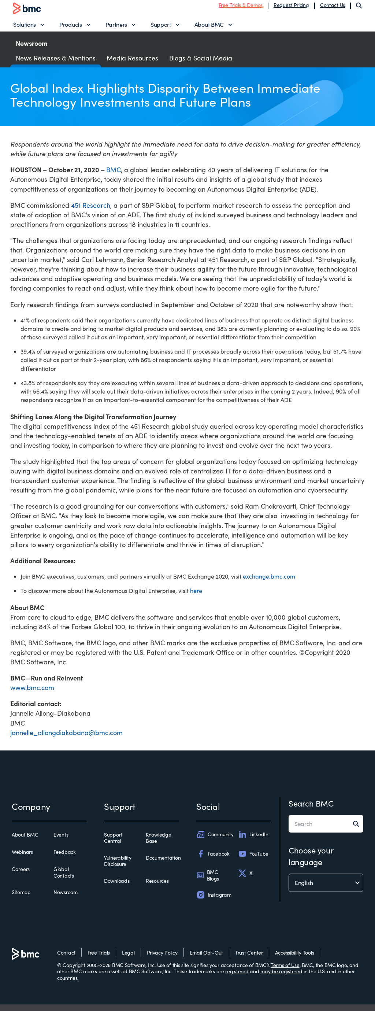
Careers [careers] (21, 876)
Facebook (213, 860)
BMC (113, 176)
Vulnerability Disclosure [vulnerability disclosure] (117, 867)
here (196, 597)
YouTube (253, 860)
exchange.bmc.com (269, 583)
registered (236, 977)
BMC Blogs (207, 882)
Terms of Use (285, 971)
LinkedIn (253, 841)
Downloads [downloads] (116, 887)
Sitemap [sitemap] (21, 899)
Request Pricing (291, 8)
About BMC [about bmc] (25, 841)
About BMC (209, 28)
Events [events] (60, 841)
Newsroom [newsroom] (65, 899)
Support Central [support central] (113, 844)
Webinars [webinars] (22, 858)
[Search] (359, 9)
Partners (116, 28)
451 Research (90, 211)
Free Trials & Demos (241, 8)
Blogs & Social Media (200, 64)
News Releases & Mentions (56, 64)
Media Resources (132, 64)
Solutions (24, 28)
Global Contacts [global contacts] (63, 879)
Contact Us (332, 8)
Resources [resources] (157, 887)
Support (161, 28)
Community (214, 841)
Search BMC (311, 809)
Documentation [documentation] (163, 864)
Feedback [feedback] (64, 858)
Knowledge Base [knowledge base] (158, 844)
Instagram (213, 901)
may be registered (281, 977)
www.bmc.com (32, 694)
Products (70, 28)
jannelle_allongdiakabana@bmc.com (66, 739)
